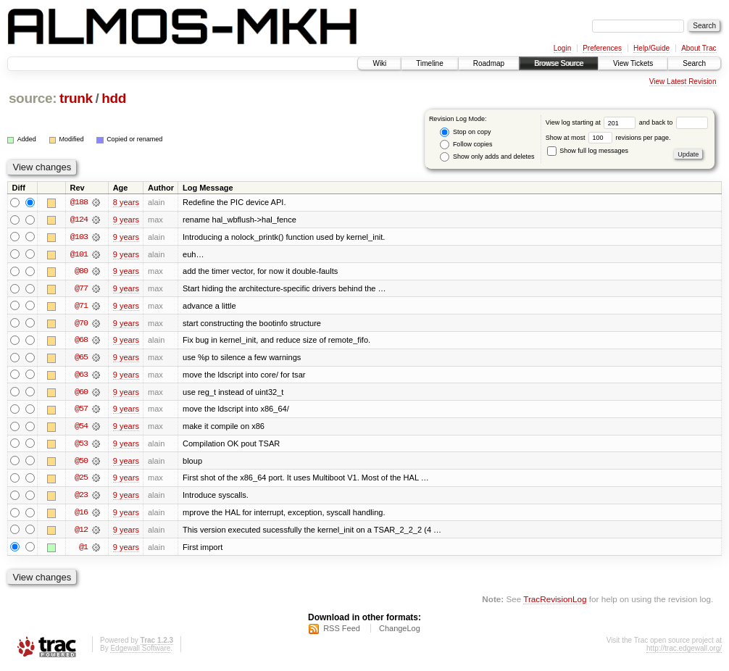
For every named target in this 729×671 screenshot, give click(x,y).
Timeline (429, 63)
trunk (76, 98)
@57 (81, 411)
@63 (81, 376)
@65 (81, 358)
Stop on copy (465, 132)
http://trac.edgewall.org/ (684, 652)
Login (562, 48)
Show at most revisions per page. (608, 137)
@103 (79, 237)
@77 (81, 289)
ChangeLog (399, 632)
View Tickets (633, 63)
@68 (81, 341)
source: (33, 98)
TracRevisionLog (554, 602)
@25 (81, 480)
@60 (81, 393)
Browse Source (558, 63)
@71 (81, 306)
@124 (79, 219)
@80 (81, 272)
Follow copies (466, 144)
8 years (126, 202)
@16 (81, 515)
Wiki (379, 63)
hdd (113, 98)
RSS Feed (341, 632)
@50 (81, 463)
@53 (81, 445)
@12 (81, 532)
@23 (81, 498)
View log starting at (592, 122)
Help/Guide (651, 48)
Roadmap (488, 63)
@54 (81, 428)
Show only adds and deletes (487, 157)
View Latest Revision (683, 82)
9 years (126, 219)
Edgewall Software (140, 652)
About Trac (698, 48)
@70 (81, 324)
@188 (79, 202)
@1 (83, 550)
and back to (673, 122)
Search (694, 63)
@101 (79, 254)
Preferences (602, 48)
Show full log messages (587, 150)
